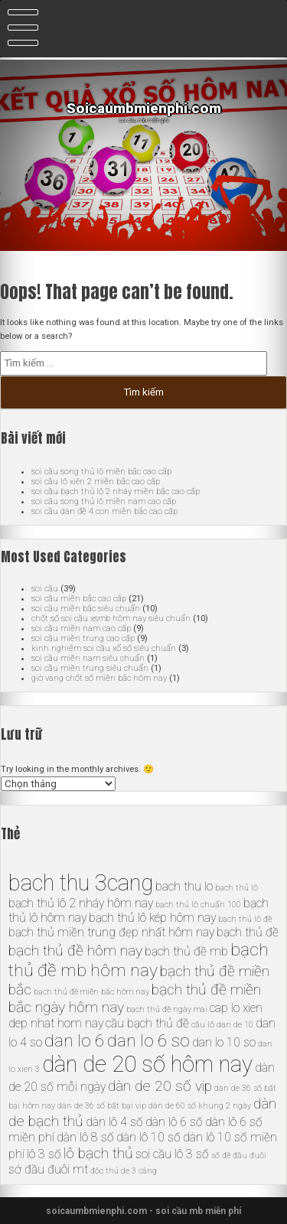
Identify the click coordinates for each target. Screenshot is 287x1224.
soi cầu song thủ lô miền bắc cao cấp (101, 472)
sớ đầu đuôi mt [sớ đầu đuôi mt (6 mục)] (48, 1169)
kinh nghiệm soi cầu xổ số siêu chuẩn (103, 648)
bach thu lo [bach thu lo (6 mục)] (184, 886)
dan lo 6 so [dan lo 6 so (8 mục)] (148, 1040)
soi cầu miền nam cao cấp (81, 628)
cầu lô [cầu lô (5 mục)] (202, 1025)
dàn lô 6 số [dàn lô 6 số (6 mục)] (174, 1122)
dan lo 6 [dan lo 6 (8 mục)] (74, 1040)
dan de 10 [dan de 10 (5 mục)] (235, 1025)
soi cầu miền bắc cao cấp (78, 599)
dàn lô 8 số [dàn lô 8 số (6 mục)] (85, 1137)
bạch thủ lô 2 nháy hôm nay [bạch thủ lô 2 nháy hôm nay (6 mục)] (80, 903)
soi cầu (44, 589)
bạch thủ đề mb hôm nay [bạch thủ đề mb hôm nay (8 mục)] (138, 960)
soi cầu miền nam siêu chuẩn (88, 658)
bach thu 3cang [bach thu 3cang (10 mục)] (80, 883)
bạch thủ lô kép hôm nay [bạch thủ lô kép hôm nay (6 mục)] (152, 917)
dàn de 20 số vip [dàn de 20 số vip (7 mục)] (160, 1086)
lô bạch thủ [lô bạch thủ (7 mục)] (98, 1153)
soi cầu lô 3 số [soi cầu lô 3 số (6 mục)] (172, 1154)
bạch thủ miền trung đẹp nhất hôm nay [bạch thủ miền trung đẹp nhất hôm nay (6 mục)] (111, 932)
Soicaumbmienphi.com (144, 108)
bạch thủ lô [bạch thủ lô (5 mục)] (236, 888)
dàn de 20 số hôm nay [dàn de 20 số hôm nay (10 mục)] (147, 1064)
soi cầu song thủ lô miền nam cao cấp (103, 501)
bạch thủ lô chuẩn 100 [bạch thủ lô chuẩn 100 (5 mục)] (198, 905)
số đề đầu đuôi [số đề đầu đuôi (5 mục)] (238, 1156)
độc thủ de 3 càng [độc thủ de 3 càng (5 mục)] (123, 1171)
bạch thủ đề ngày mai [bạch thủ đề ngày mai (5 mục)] (166, 1009)
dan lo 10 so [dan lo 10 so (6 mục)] (224, 1042)
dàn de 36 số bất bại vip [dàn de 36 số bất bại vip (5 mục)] (101, 1106)
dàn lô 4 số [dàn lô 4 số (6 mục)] (114, 1122)
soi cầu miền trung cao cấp (83, 638)
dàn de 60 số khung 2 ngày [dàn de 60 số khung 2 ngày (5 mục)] (199, 1106)
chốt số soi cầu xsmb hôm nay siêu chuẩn (111, 618)
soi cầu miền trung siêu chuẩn (89, 668)
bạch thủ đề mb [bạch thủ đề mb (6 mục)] (186, 951)
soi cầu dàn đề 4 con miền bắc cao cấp (104, 511)
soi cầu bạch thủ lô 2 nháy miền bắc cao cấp (115, 491)
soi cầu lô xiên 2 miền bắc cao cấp (95, 482)
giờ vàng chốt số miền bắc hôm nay (99, 678)
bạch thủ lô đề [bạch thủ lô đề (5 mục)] (245, 919)
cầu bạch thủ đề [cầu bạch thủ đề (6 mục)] (147, 1023)
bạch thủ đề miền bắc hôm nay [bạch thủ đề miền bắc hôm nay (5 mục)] (91, 992)
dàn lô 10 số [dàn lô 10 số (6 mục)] (148, 1137)
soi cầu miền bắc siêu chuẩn (85, 609)
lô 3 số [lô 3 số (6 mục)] (44, 1154)
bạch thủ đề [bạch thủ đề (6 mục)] (248, 932)
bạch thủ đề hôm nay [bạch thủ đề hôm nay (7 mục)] (75, 950)
